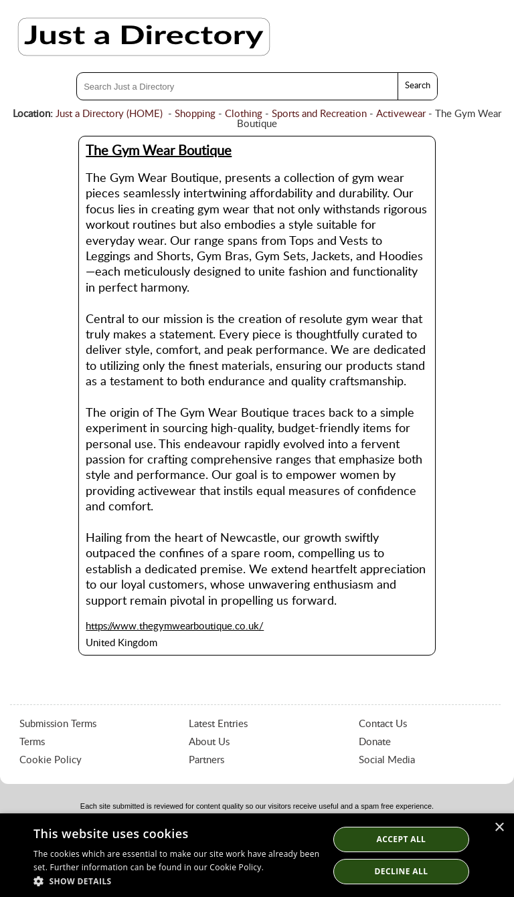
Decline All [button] (401, 871)
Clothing (243, 114)
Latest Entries (218, 724)
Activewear (401, 114)
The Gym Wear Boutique (159, 151)
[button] (176, 880)
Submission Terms (57, 724)
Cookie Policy (50, 760)
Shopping (195, 114)
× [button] (499, 828)
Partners (206, 760)
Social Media (387, 760)
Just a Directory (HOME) (109, 114)
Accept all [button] (401, 839)
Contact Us (383, 724)
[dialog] (257, 855)
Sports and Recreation (319, 114)
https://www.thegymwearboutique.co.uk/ (175, 626)
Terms (32, 742)
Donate (375, 742)
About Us (209, 742)
